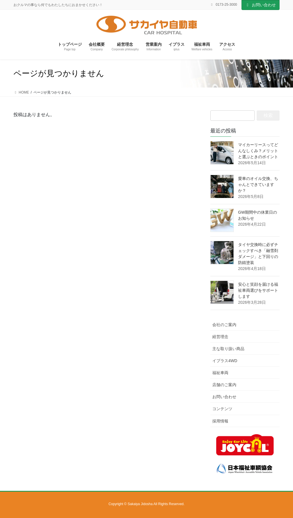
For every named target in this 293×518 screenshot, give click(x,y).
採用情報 (220, 421)
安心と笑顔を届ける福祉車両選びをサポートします (258, 290)
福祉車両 (220, 372)
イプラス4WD (224, 360)
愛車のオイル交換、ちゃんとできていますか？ (258, 184)
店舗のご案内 (224, 384)
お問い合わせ (260, 5)
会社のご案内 (224, 324)
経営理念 (220, 336)
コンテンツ (222, 408)
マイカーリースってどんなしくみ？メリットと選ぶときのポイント (258, 150)
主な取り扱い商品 (228, 348)
